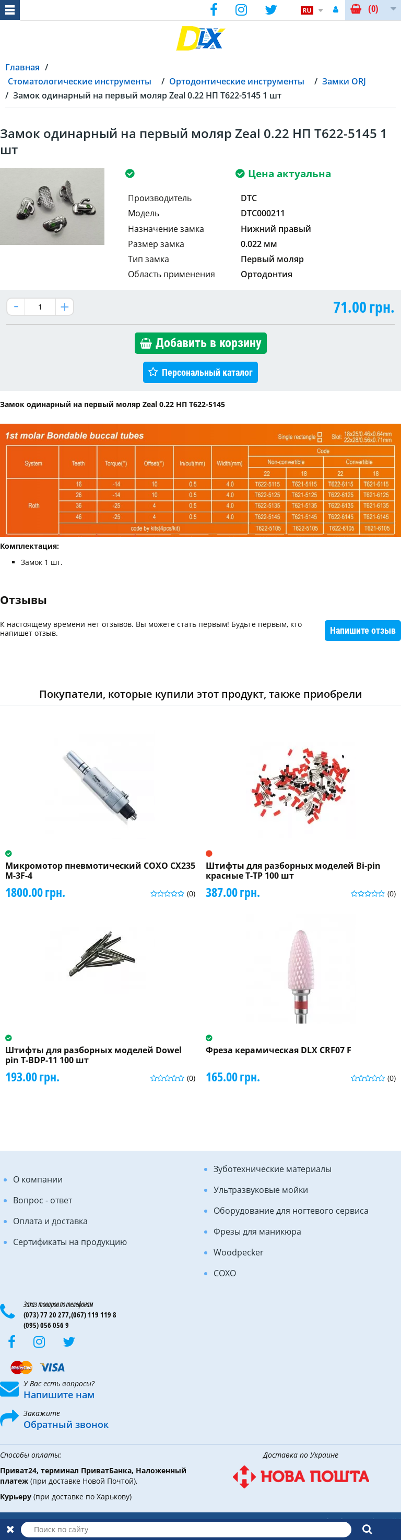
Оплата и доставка (50, 1221)
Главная (22, 67)
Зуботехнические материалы (273, 1169)
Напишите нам (59, 1394)
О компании (38, 1179)
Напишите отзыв (363, 630)
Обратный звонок (66, 1424)
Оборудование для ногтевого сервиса (291, 1210)
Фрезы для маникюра (257, 1231)
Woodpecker (239, 1252)
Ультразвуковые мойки (261, 1190)
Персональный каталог (207, 372)
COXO (225, 1273)
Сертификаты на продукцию (70, 1242)
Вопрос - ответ (42, 1200)
